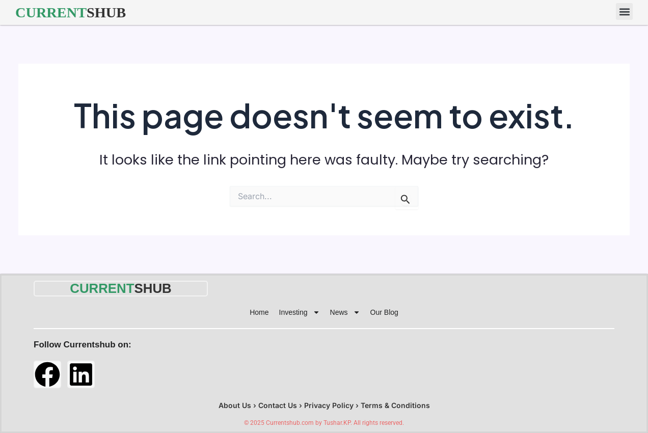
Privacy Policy (329, 405)
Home (259, 312)
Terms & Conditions (395, 405)
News (345, 312)
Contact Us (277, 405)
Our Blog (384, 312)
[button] (624, 11)
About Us (235, 405)
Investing (299, 312)
